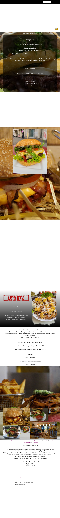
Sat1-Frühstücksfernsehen (36, 440)
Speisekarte (30, 63)
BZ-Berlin (45, 440)
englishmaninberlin (27, 442)
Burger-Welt (35, 442)
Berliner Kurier (25, 440)
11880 (7, 440)
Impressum (22, 477)
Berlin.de (51, 440)
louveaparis (18, 440)
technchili (12, 440)
